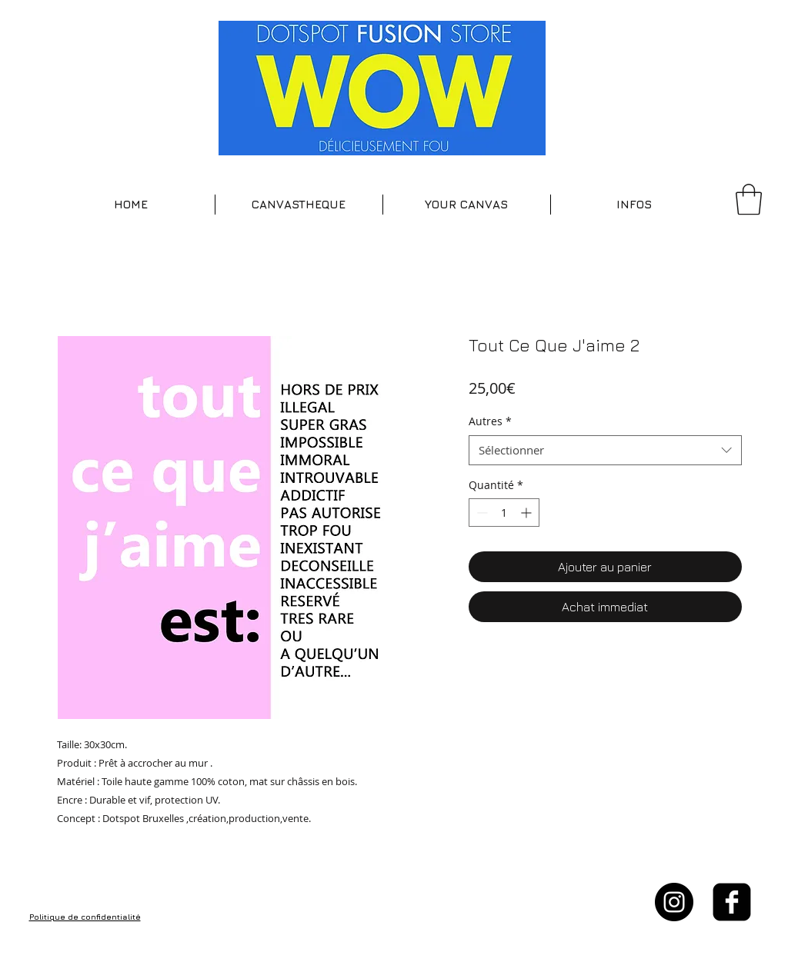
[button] (298, 205)
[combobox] (605, 450)
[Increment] (527, 512)
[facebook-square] (732, 902)
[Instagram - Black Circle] (674, 902)
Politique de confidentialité (85, 916)
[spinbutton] (504, 512)
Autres (490, 421)
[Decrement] (480, 512)
